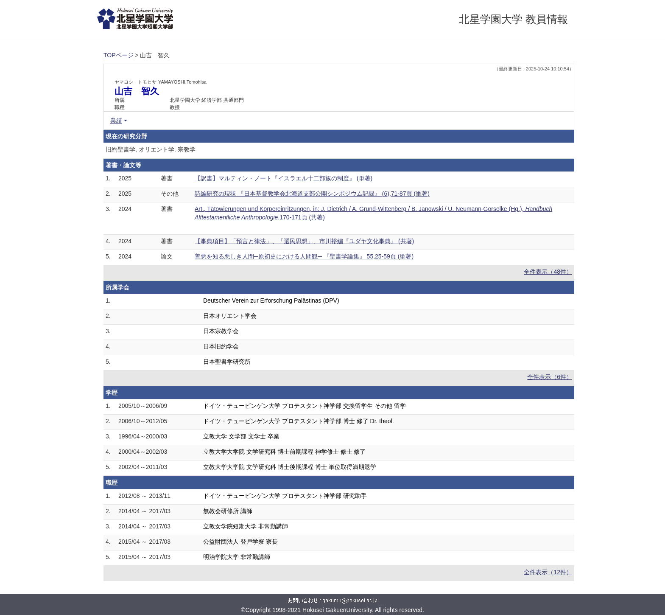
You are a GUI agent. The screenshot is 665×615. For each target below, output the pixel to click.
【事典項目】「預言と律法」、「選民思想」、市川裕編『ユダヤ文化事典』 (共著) (304, 241)
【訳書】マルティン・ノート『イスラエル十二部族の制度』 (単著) (283, 178)
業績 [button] (116, 120)
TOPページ (118, 55)
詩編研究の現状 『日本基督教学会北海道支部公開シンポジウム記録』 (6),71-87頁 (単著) (312, 193)
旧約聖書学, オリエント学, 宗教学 (151, 149)
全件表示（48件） (548, 271)
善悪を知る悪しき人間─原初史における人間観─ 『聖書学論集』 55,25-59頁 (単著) (304, 256)
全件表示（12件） (548, 572)
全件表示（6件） (549, 376)
